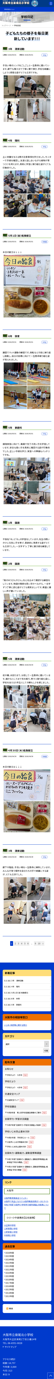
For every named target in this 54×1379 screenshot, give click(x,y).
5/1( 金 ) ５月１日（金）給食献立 (16, 992)
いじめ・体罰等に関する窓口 (15, 1025)
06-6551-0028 (15, 1343)
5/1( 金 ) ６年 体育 (12, 998)
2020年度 (9, 1272)
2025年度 (9, 1256)
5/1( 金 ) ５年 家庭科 (12, 1004)
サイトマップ (11, 1346)
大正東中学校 (10, 1225)
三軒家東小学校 (10, 1232)
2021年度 (9, 1269)
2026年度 (9, 1252)
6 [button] (28, 943)
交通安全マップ (15, 1100)
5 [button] (24, 943)
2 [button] (15, 943)
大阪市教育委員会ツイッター (16, 1198)
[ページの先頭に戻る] (51, 1376)
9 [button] (35, 943)
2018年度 (9, 1279)
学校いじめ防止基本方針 (19, 1146)
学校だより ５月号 (17, 1075)
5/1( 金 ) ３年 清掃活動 (13, 980)
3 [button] (18, 943)
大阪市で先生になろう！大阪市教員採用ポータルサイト (26, 1201)
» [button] (42, 943)
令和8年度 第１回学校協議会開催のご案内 (27, 1112)
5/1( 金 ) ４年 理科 (12, 986)
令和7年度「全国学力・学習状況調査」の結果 (26, 1125)
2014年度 (9, 1292)
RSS (11, 1308)
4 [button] (21, 943)
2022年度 (9, 1266)
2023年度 (9, 1262)
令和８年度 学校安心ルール (21, 1137)
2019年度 (9, 1276)
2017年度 (9, 1282)
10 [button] (39, 943)
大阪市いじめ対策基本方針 (20, 1142)
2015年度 (9, 1289)
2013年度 (9, 1296)
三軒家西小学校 (10, 1228)
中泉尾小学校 (10, 1235)
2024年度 (9, 1259)
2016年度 (9, 1286)
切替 (46, 1050)
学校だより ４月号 (17, 1087)
